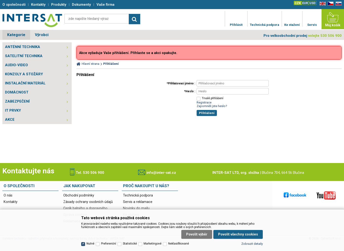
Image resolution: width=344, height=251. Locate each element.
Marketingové (152, 243)
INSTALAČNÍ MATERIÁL (25, 83)
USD (312, 3)
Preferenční (108, 243)
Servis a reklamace (137, 202)
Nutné (90, 243)
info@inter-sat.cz (161, 172)
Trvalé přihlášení (212, 98)
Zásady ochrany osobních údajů (88, 202)
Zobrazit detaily (252, 244)
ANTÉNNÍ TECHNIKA (22, 47)
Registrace (204, 102)
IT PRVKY (13, 110)
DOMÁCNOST (16, 92)
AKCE (10, 119)
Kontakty (10, 202)
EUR (305, 3)
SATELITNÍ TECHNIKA (24, 56)
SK (338, 3)
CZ (330, 3)
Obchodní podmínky (78, 195)
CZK (298, 3)
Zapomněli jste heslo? (212, 106)
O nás (8, 195)
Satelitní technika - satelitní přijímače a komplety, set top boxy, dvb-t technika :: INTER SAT (32, 20)
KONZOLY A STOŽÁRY (24, 74)
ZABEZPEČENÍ (17, 101)
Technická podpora (138, 195)
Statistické (130, 243)
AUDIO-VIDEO (16, 65)
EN (322, 3)
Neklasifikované (178, 243)
